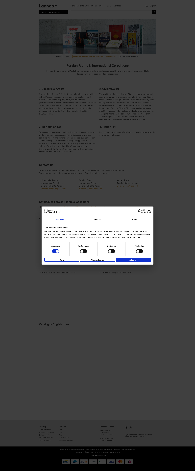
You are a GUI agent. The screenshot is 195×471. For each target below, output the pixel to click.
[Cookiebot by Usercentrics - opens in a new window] (140, 211)
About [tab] (135, 219)
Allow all (133, 260)
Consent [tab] (60, 219)
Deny (61, 260)
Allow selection (97, 260)
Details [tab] (97, 219)
